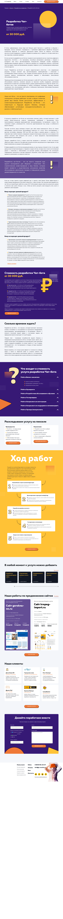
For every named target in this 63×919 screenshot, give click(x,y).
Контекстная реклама (20, 769)
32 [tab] (52, 587)
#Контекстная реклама (11, 601)
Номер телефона (13, 739)
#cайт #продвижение (48, 674)
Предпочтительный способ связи (17, 730)
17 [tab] (34, 587)
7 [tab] (23, 587)
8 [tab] (24, 587)
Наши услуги (21, 764)
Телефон (20, 732)
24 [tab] (42, 587)
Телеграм (14, 732)
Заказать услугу (51, 1)
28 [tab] (47, 587)
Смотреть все (31, 654)
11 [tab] (27, 587)
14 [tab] (31, 587)
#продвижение (27, 692)
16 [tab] (33, 587)
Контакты (39, 1)
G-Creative (8, 1)
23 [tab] (41, 587)
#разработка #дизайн (11, 674)
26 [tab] (45, 587)
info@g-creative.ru (40, 767)
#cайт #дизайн (9, 691)
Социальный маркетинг (21, 771)
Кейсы (15, 1)
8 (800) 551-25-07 (40, 764)
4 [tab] (19, 587)
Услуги (20, 1)
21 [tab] (39, 587)
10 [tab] (26, 587)
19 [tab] (37, 587)
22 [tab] (40, 587)
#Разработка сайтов (13, 602)
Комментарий (34, 730)
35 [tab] (55, 587)
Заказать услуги (12, 313)
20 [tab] (38, 587)
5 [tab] (20, 587)
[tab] (39, 377)
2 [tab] (17, 587)
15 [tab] (32, 587)
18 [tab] (35, 587)
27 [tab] (46, 587)
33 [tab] (53, 587)
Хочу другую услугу (41, 441)
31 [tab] (51, 587)
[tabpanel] (11, 577)
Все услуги (56, 570)
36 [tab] (56, 587)
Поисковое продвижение (21, 767)
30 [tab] (49, 587)
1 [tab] (16, 587)
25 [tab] (44, 587)
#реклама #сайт (46, 693)
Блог (33, 1)
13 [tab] (30, 587)
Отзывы (27, 1)
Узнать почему (11, 263)
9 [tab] (25, 587)
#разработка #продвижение (30, 674)
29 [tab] (48, 587)
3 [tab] (18, 587)
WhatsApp (14, 735)
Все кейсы (56, 596)
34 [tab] (54, 587)
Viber (13, 737)
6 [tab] (22, 587)
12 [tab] (29, 587)
